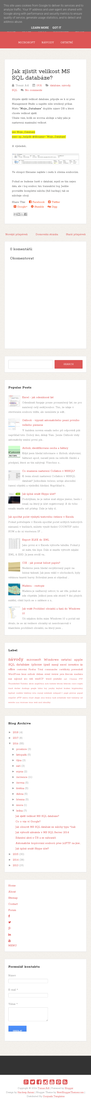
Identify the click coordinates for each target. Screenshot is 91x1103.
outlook (31, 674)
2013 (15, 865)
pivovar (72, 693)
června (20, 782)
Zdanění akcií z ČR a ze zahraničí (35, 837)
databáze (55, 85)
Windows (51, 660)
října (18, 760)
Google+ (20, 206)
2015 (15, 854)
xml (40, 702)
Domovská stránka (47, 234)
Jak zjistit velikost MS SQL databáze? (41, 75)
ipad (46, 665)
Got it (56, 27)
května (20, 788)
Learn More (40, 27)
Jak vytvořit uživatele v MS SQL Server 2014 (42, 832)
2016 (15, 743)
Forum (12, 910)
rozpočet (12, 698)
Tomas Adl (43, 1088)
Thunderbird (14, 683)
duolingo (25, 688)
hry (45, 688)
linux (23, 674)
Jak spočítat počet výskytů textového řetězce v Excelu (41, 517)
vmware (24, 702)
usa (17, 702)
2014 (16, 859)
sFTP (19, 698)
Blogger (69, 1088)
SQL (14, 90)
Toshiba (24, 683)
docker (17, 688)
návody (66, 85)
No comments (33, 90)
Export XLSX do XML (35, 539)
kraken (67, 688)
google (33, 688)
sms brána (46, 698)
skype (37, 698)
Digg (52, 206)
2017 (15, 738)
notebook (48, 693)
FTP (81, 679)
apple (78, 660)
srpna (19, 771)
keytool (59, 688)
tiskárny (75, 698)
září (18, 766)
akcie (31, 683)
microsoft (33, 660)
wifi (31, 678)
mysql (40, 693)
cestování (22, 669)
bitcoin (60, 683)
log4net (11, 693)
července (21, 777)
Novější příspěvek (16, 234)
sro (25, 678)
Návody (48, 42)
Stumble (37, 206)
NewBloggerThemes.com (70, 1092)
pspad (80, 693)
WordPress (14, 674)
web (36, 702)
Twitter (54, 202)
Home (12, 885)
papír (66, 693)
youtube (57, 678)
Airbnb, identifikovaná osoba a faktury (45, 448)
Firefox (32, 669)
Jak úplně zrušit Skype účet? (39, 494)
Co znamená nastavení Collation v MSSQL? (48, 471)
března (20, 799)
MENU (12, 945)
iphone (36, 665)
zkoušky (46, 702)
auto (47, 683)
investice (73, 664)
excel (63, 664)
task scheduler (59, 698)
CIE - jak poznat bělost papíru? (41, 563)
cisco (74, 683)
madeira (78, 674)
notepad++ (58, 693)
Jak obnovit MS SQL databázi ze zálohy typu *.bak (45, 827)
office (11, 669)
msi (10, 678)
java (62, 674)
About (12, 891)
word (48, 678)
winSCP (39, 678)
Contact (13, 904)
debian (39, 674)
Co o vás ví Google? (28, 821)
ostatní (66, 660)
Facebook (37, 202)
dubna (19, 794)
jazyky (51, 688)
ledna (19, 810)
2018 (15, 732)
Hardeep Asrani (25, 1092)
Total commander (47, 669)
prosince (21, 749)
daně (10, 688)
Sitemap (13, 898)
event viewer (52, 674)
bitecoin (67, 683)
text (69, 698)
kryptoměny (77, 688)
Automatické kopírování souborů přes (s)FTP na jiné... (48, 843)
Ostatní (67, 42)
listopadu (21, 754)
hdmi (40, 688)
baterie (53, 683)
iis (81, 664)
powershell (77, 669)
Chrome (73, 679)
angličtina (39, 683)
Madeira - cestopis (33, 586)
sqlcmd (18, 678)
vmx (31, 702)
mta (34, 693)
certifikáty (64, 669)
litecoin (69, 674)
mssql (55, 664)
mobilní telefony (23, 693)
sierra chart (28, 698)
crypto (80, 683)
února (19, 805)
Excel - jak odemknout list (38, 397)
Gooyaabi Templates (54, 1096)
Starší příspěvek (76, 234)
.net (65, 679)
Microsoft (26, 42)
